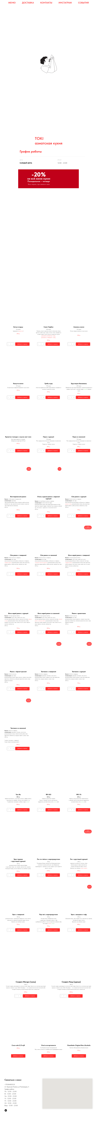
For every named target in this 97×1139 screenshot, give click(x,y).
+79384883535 (10, 1128)
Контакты (46, 2)
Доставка (28, 2)
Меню (12, 2)
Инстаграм (65, 2)
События (83, 2)
